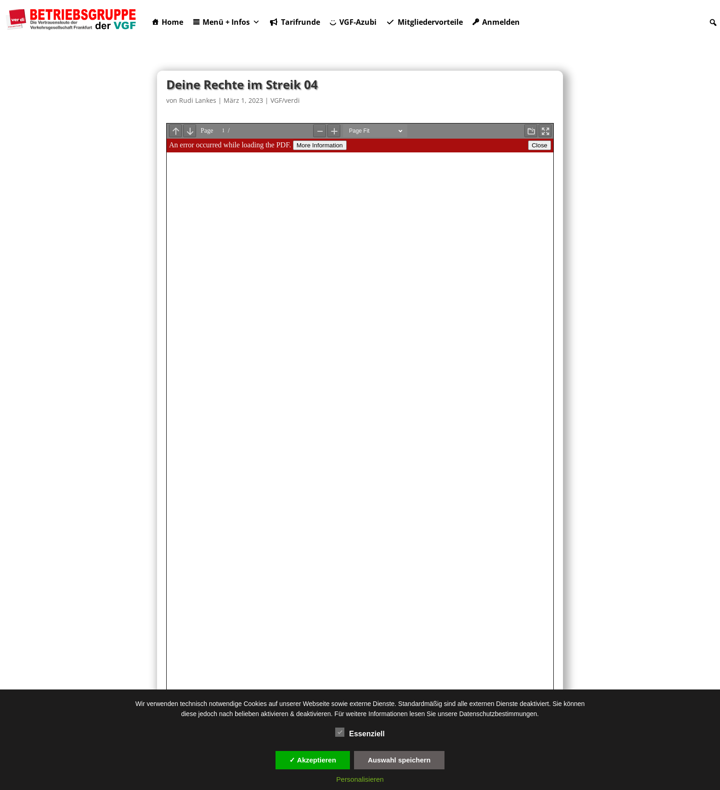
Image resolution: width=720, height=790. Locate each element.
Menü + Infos (231, 22)
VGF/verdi (285, 100)
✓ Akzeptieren (312, 760)
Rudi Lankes (197, 100)
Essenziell (359, 733)
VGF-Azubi (358, 22)
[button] (713, 22)
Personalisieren (359, 779)
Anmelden (501, 22)
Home (172, 22)
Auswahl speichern (399, 760)
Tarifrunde (300, 22)
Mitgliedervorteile (430, 22)
